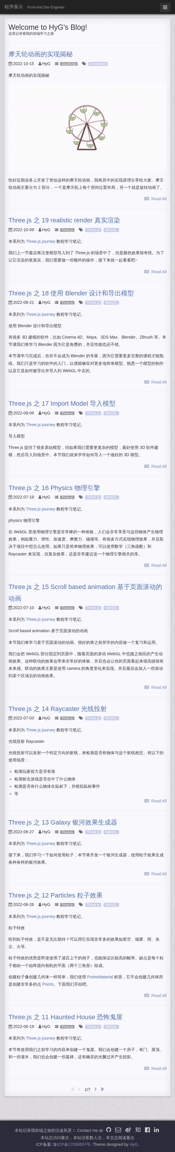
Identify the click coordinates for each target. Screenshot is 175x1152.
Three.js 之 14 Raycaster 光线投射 (57, 708)
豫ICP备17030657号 (71, 1144)
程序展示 (13, 6)
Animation (98, 64)
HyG (134, 1144)
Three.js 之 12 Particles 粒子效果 (55, 895)
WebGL (111, 230)
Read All (155, 198)
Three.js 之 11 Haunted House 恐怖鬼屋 (65, 1017)
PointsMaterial (100, 977)
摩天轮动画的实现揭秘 (40, 54)
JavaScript (69, 64)
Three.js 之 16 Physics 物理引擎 (54, 488)
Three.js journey (40, 241)
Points (48, 984)
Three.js (67, 230)
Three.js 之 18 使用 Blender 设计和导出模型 (71, 293)
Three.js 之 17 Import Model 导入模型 (62, 403)
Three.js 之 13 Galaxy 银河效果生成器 (62, 822)
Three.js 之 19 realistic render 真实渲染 (64, 220)
